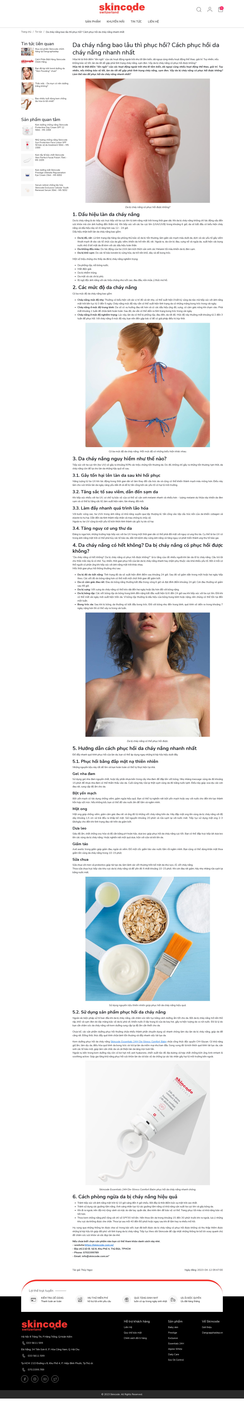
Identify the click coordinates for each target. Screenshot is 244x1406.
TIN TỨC (136, 21)
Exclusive (173, 1338)
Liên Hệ (128, 1327)
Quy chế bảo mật (133, 1332)
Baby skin (173, 1327)
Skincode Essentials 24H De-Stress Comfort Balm (138, 1041)
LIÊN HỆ (153, 21)
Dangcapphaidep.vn (212, 1332)
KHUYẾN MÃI (115, 21)
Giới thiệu (207, 1327)
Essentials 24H (176, 1343)
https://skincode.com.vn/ (99, 1245)
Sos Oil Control (176, 1359)
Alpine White (175, 1349)
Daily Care (173, 1354)
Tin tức (38, 31)
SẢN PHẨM (93, 21)
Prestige (172, 1332)
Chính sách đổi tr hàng (135, 1338)
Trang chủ (26, 31)
